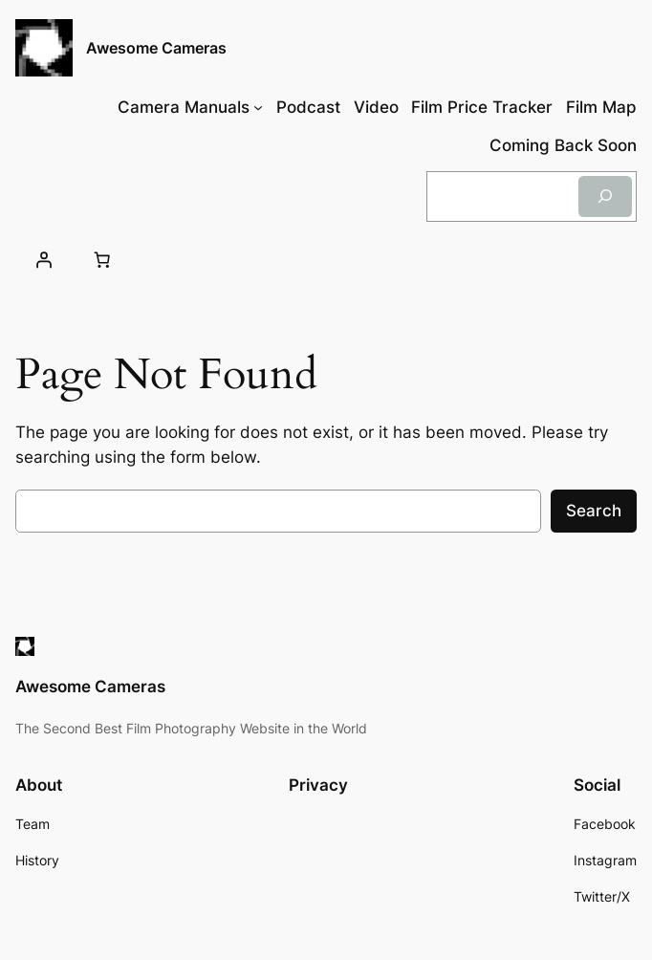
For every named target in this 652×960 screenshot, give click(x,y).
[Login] (43, 260)
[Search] (605, 196)
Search (593, 510)
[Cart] (102, 260)
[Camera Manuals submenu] (258, 107)
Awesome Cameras (156, 47)
